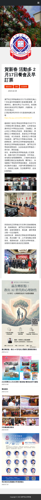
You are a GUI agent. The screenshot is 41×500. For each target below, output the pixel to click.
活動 (16, 86)
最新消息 (9, 86)
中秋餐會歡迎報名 (8, 427)
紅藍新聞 (24, 86)
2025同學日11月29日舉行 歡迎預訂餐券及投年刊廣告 (20, 382)
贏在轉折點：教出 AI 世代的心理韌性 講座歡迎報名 (19, 349)
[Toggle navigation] (38, 2)
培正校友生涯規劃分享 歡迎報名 (13, 482)
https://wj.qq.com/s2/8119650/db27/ (18, 118)
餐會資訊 (5, 389)
